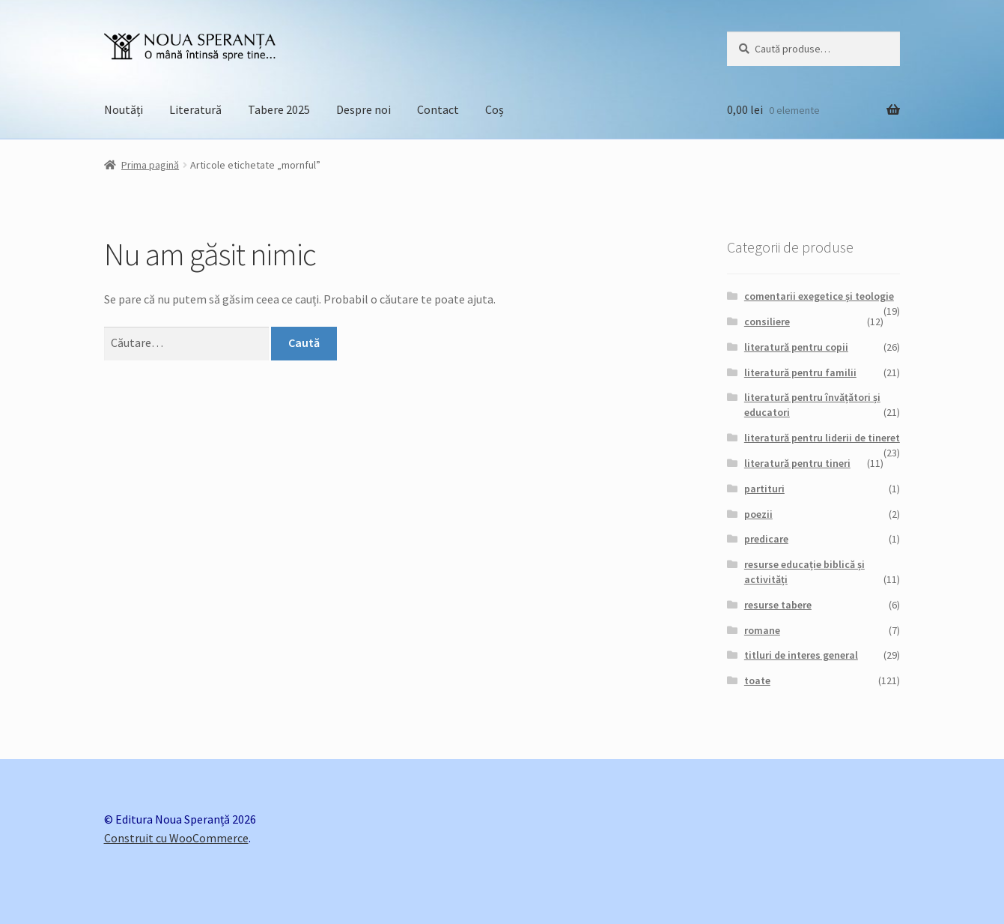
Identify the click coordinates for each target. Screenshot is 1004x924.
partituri (764, 488)
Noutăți (123, 109)
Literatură (195, 109)
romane (762, 630)
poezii (758, 514)
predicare (766, 539)
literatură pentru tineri (797, 463)
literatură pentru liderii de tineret (822, 437)
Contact (438, 109)
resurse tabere (778, 605)
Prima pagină (150, 165)
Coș (494, 109)
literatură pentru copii (796, 347)
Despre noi (363, 109)
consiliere (767, 321)
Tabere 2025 (279, 109)
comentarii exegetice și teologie (819, 296)
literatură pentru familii (800, 372)
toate (757, 680)
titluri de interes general (801, 655)
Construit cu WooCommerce (176, 837)
